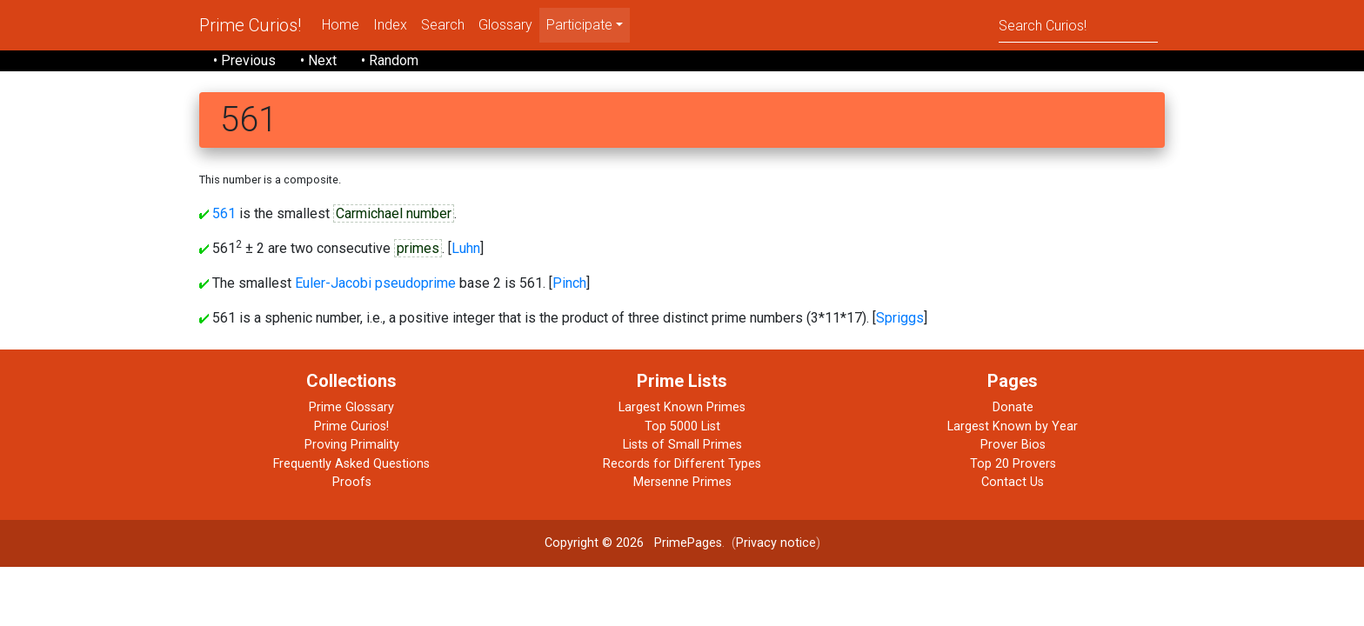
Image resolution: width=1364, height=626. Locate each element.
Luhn (465, 248)
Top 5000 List (682, 426)
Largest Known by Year (1012, 426)
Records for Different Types (682, 463)
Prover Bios (1013, 444)
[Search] (1078, 25)
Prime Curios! (250, 25)
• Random (389, 60)
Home (340, 25)
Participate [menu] (579, 25)
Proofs (351, 482)
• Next (318, 60)
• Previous (244, 60)
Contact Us (1012, 482)
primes (418, 248)
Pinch (569, 283)
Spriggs (900, 318)
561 (224, 213)
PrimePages (688, 543)
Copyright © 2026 (594, 543)
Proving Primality (351, 444)
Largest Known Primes (682, 407)
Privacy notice (776, 543)
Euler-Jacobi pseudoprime (375, 283)
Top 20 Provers (1013, 463)
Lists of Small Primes (682, 444)
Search (443, 25)
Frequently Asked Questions (351, 463)
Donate (1013, 407)
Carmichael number (393, 213)
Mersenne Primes (682, 482)
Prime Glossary (351, 407)
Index (390, 25)
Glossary (505, 25)
